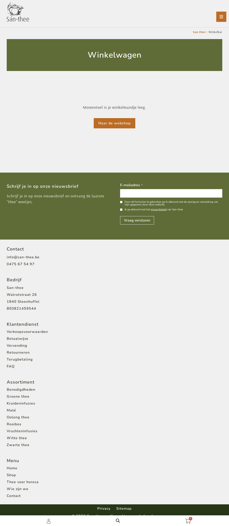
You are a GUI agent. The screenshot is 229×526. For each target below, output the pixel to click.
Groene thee (18, 396)
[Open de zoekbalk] (118, 521)
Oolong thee (18, 417)
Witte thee (17, 438)
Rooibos (14, 424)
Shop (11, 475)
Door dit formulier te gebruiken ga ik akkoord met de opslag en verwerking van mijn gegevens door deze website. (171, 203)
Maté (11, 410)
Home (12, 468)
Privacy (103, 508)
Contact (14, 496)
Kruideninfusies (21, 403)
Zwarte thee (18, 445)
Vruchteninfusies (22, 431)
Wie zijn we (17, 489)
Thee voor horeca (23, 482)
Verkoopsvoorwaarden (27, 332)
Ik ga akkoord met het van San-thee (154, 209)
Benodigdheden (21, 389)
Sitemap (124, 508)
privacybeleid (159, 209)
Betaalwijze (17, 338)
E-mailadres (131, 185)
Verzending (17, 345)
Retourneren (18, 352)
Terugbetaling (20, 359)
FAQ (11, 366)
